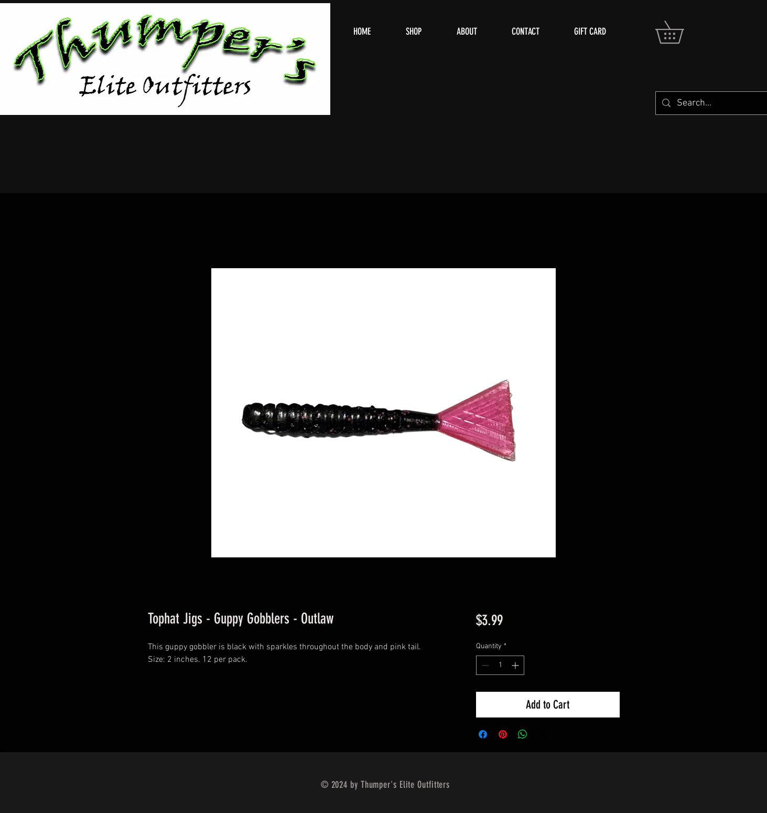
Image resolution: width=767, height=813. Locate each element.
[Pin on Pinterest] (502, 734)
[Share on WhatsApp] (522, 734)
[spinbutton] (500, 665)
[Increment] (516, 665)
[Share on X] (542, 734)
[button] (680, 32)
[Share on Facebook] (483, 734)
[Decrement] (484, 665)
